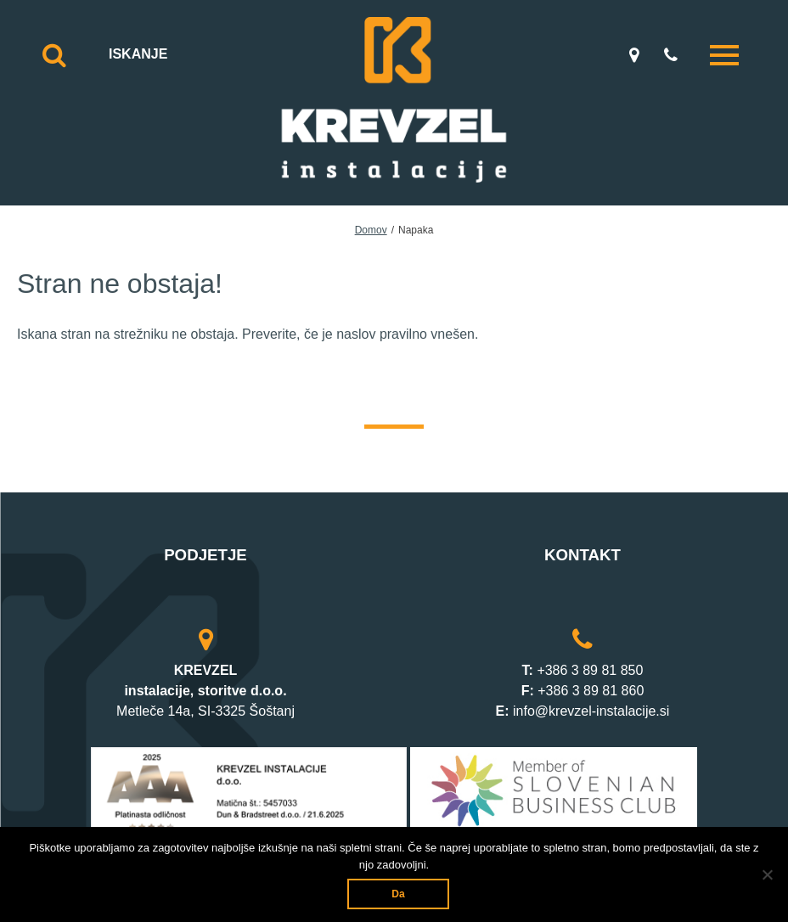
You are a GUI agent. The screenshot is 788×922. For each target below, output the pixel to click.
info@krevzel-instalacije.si (591, 711)
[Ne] (766, 874)
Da (397, 894)
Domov (371, 230)
